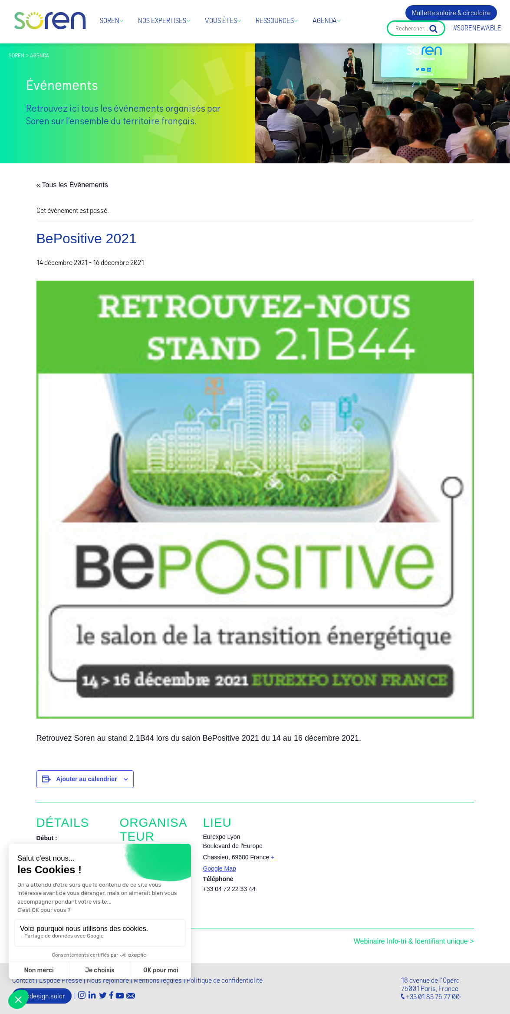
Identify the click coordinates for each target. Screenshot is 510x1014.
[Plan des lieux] (332, 862)
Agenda (325, 21)
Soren (109, 21)
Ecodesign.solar (42, 996)
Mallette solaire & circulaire (451, 13)
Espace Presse (60, 980)
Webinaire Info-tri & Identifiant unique (412, 941)
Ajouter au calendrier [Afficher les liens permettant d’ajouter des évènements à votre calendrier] (86, 778)
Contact (23, 980)
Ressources (275, 21)
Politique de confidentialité (225, 980)
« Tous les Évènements (72, 185)
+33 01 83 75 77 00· (433, 997)
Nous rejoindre (108, 980)
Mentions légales (158, 980)
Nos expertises (162, 21)
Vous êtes (221, 21)
